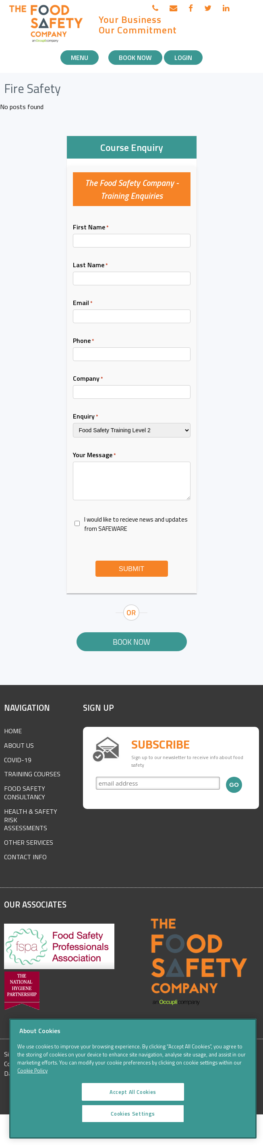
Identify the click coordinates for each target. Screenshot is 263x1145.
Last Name (90, 265)
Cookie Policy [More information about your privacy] (32, 1081)
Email (83, 302)
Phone (83, 340)
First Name (91, 227)
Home (13, 731)
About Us (19, 745)
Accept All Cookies (133, 1102)
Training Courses (32, 774)
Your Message (94, 455)
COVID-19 (17, 760)
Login (183, 57)
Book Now (135, 57)
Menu (79, 57)
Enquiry (85, 416)
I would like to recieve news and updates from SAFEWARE (136, 524)
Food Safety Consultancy (24, 793)
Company (88, 378)
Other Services (28, 842)
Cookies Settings (133, 1123)
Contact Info (25, 857)
